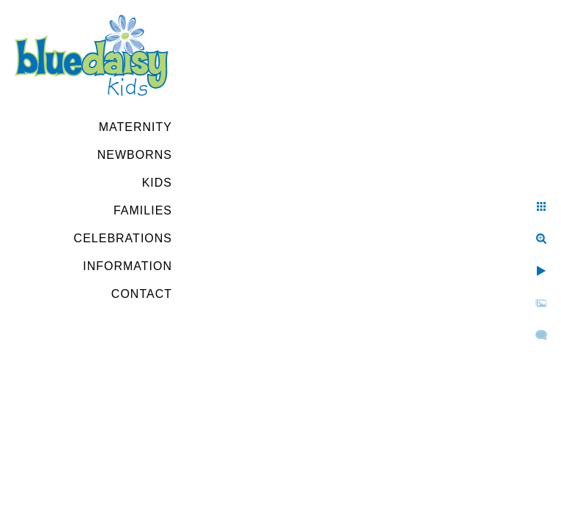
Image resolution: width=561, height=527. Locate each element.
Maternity (135, 127)
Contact (141, 294)
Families (143, 210)
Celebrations (123, 238)
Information (127, 266)
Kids (157, 182)
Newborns (134, 155)
